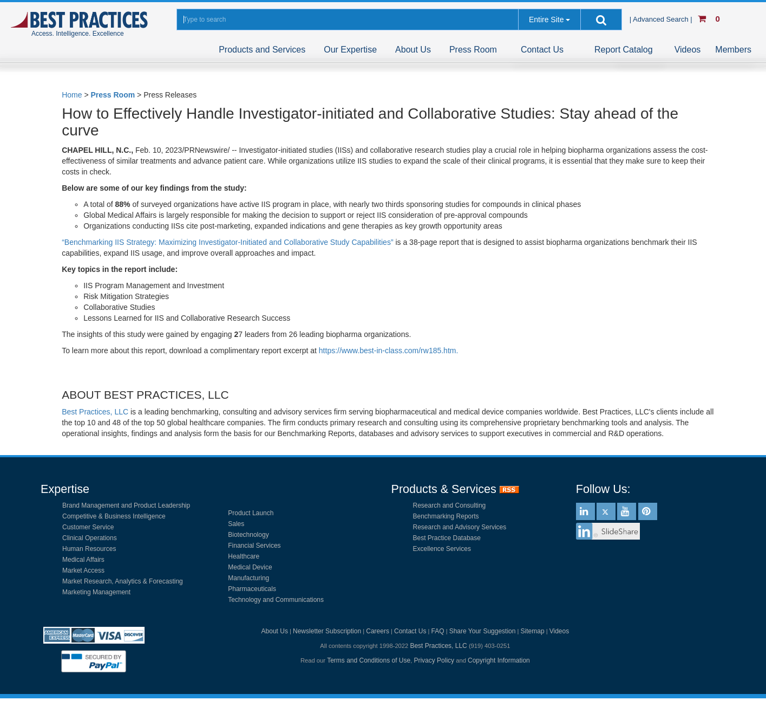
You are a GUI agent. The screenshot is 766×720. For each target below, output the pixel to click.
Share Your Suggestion (482, 631)
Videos (688, 49)
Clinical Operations (89, 538)
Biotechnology (248, 535)
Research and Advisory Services (460, 527)
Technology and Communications (276, 600)
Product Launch (250, 513)
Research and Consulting (449, 505)
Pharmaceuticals (252, 589)
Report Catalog (623, 49)
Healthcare (243, 556)
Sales (236, 524)
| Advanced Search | (662, 19)
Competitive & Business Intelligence (114, 516)
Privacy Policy (434, 660)
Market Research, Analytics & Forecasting (122, 581)
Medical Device (250, 567)
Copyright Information (499, 660)
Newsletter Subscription (327, 631)
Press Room (473, 49)
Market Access (83, 570)
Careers (377, 631)
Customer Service (88, 527)
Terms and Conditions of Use (368, 660)
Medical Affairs (83, 559)
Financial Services (254, 545)
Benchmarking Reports (446, 516)
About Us (413, 49)
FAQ (437, 631)
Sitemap (533, 631)
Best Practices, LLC (95, 411)
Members (733, 49)
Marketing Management (96, 592)
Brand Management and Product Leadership (126, 505)
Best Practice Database (447, 538)
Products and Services (262, 49)
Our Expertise (350, 49)
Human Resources (89, 549)
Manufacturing (248, 578)
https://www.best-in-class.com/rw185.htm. (389, 350)
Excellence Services (442, 549)
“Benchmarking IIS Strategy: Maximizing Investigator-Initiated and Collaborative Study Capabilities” (227, 242)
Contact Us (542, 49)
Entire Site (546, 19)
